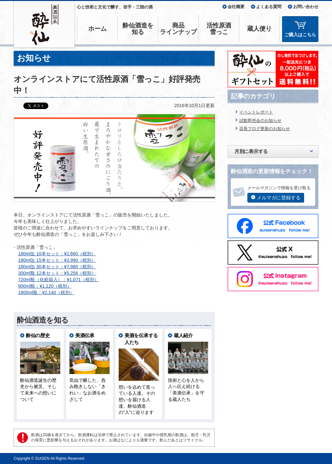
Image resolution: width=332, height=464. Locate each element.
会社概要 (236, 6)
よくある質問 (268, 6)
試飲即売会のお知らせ (260, 120)
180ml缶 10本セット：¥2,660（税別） (57, 253)
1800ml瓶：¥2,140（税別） (46, 292)
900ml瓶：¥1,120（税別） (45, 286)
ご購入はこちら (300, 34)
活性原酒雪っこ (219, 28)
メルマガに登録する (279, 197)
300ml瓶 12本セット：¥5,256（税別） (57, 273)
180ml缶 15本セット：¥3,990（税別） (57, 260)
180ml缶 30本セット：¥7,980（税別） (57, 266)
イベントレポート (256, 112)
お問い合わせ (305, 6)
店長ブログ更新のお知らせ (264, 128)
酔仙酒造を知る (138, 28)
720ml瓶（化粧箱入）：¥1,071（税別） (58, 279)
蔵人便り (259, 28)
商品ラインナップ (178, 28)
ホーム (97, 28)
